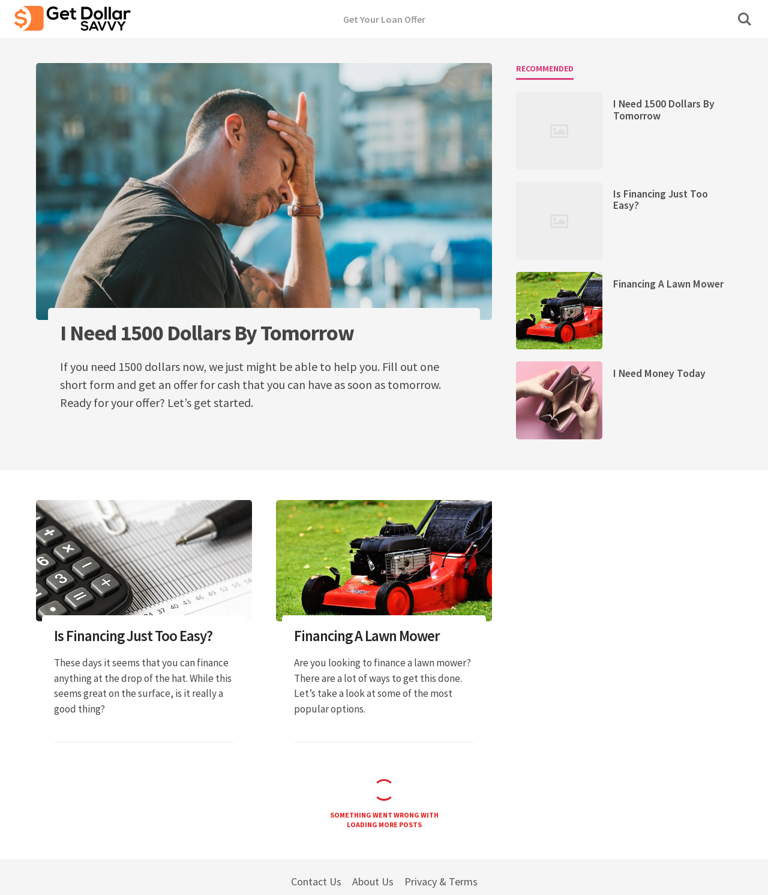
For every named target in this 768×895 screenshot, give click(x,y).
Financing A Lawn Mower (668, 284)
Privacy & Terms (441, 881)
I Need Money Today (659, 373)
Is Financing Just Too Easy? (660, 199)
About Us (373, 881)
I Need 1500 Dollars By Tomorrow (664, 109)
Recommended (545, 68)
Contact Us (316, 881)
